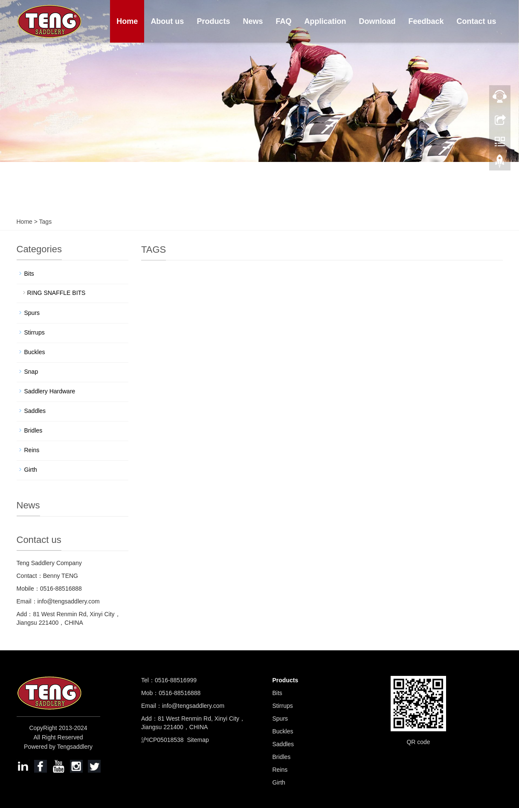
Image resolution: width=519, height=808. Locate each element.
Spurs (32, 312)
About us (167, 21)
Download (377, 21)
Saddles (35, 410)
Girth (30, 469)
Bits (29, 273)
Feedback (426, 21)
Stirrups (34, 332)
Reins (32, 450)
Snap (31, 371)
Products (213, 21)
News (253, 21)
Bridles (33, 430)
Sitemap (198, 739)
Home (127, 21)
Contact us (476, 21)
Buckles (34, 352)
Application (325, 21)
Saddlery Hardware (49, 391)
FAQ (283, 21)
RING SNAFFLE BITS (56, 292)
